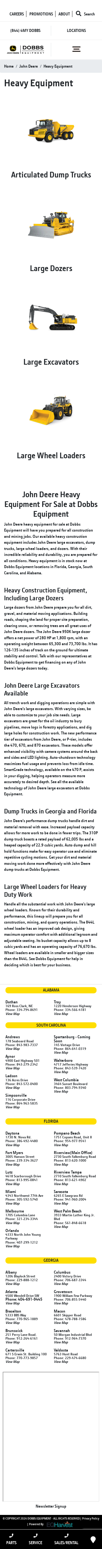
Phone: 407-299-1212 (21, 1242)
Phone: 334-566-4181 (70, 1009)
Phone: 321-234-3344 (21, 1219)
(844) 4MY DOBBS (25, 30)
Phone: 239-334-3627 (21, 1160)
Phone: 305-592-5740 (21, 1199)
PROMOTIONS (41, 14)
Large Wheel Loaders (51, 455)
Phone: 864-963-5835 (21, 1103)
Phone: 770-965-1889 (21, 1319)
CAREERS (17, 14)
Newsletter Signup (51, 1506)
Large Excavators (51, 362)
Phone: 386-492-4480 (21, 1141)
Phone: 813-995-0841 (21, 1180)
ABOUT (64, 14)
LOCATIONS (76, 30)
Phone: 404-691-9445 (23, 1299)
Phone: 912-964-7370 (70, 1338)
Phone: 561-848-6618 (70, 1223)
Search (85, 14)
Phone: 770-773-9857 (21, 1358)
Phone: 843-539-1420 (70, 1068)
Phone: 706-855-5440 (70, 1299)
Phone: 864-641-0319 (70, 1048)
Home (9, 66)
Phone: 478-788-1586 (70, 1319)
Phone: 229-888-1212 (21, 1280)
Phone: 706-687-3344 (70, 1280)
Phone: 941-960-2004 (70, 1199)
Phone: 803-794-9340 (70, 1087)
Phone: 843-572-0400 (21, 1084)
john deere (28, 66)
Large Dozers (51, 268)
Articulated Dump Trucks (51, 174)
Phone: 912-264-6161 (21, 1338)
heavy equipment (58, 66)
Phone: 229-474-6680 (70, 1358)
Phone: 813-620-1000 (70, 1160)
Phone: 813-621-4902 (70, 1180)
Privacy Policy (90, 1518)
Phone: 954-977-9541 (70, 1141)
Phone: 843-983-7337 (21, 1045)
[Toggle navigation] (76, 49)
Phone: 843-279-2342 (21, 1064)
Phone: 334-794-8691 (21, 1009)
